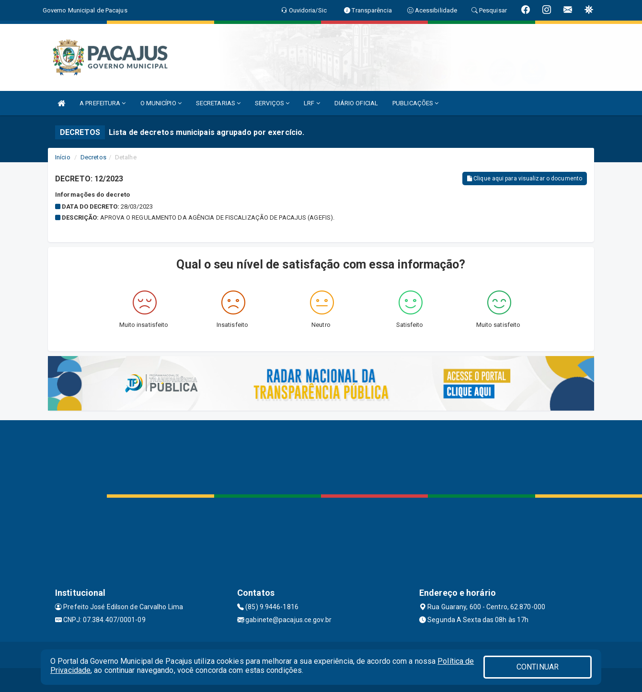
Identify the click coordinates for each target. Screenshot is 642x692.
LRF (312, 103)
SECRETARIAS (218, 103)
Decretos (93, 157)
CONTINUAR (537, 666)
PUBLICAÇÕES (415, 103)
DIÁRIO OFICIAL (356, 103)
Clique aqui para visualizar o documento (524, 178)
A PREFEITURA (103, 103)
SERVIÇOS (272, 103)
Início (62, 157)
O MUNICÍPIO (161, 103)
